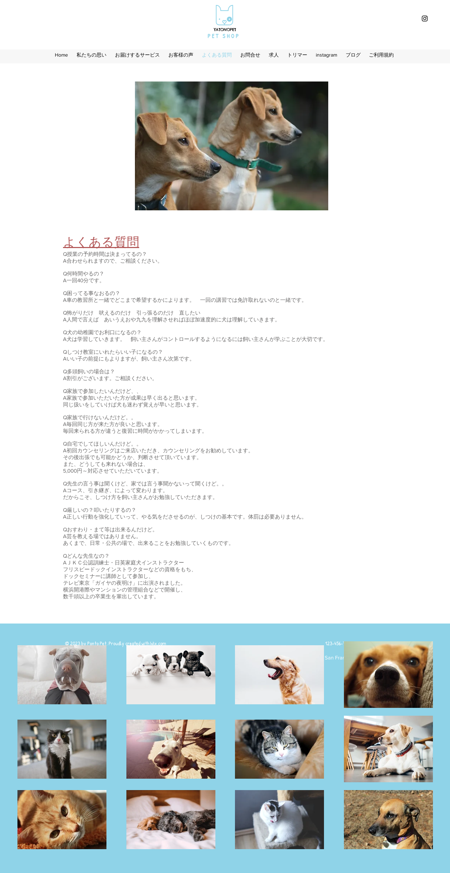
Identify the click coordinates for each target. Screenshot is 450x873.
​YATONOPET (225, 29)
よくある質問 (101, 243)
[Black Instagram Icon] (425, 18)
